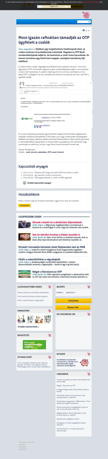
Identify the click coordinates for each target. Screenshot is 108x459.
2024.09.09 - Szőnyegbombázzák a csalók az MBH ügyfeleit (47, 178)
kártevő (60, 152)
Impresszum (22, 447)
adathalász (42, 152)
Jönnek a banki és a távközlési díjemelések (33, 293)
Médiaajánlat (23, 449)
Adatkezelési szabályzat (26, 442)
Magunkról (22, 444)
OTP (49, 152)
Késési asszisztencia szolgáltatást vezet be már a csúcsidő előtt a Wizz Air (72, 408)
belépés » (60, 292)
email (54, 152)
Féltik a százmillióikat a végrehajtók (30, 300)
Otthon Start (24, 357)
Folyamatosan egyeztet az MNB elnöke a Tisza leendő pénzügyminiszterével (73, 402)
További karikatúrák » (28, 327)
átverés (34, 152)
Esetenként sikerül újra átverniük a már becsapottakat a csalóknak (71, 396)
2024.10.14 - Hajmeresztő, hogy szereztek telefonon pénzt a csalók (50, 172)
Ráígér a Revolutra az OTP (66, 386)
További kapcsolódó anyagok (39, 183)
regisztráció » (71, 292)
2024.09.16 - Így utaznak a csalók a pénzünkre (42, 175)
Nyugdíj (61, 354)
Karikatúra (23, 311)
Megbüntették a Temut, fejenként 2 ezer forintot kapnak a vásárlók (71, 414)
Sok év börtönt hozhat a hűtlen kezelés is (32, 296)
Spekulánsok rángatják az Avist (68, 419)
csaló (28, 152)
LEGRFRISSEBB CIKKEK (30, 216)
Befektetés (23, 335)
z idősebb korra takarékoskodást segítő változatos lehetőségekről (67, 364)
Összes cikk (72, 307)
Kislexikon (73, 301)
